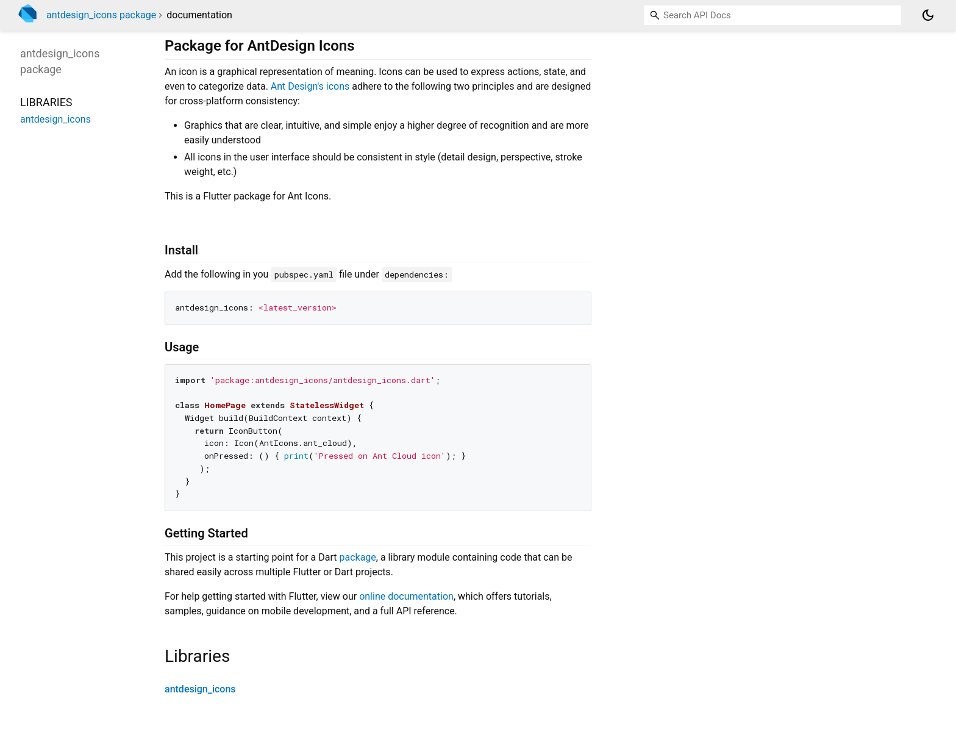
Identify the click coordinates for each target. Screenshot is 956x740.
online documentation (406, 596)
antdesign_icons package (101, 15)
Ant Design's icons (310, 86)
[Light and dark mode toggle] (928, 15)
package (357, 557)
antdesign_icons (200, 689)
